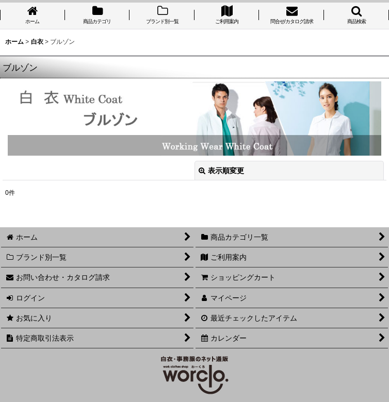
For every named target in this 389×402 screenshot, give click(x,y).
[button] (356, 16)
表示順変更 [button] (221, 170)
